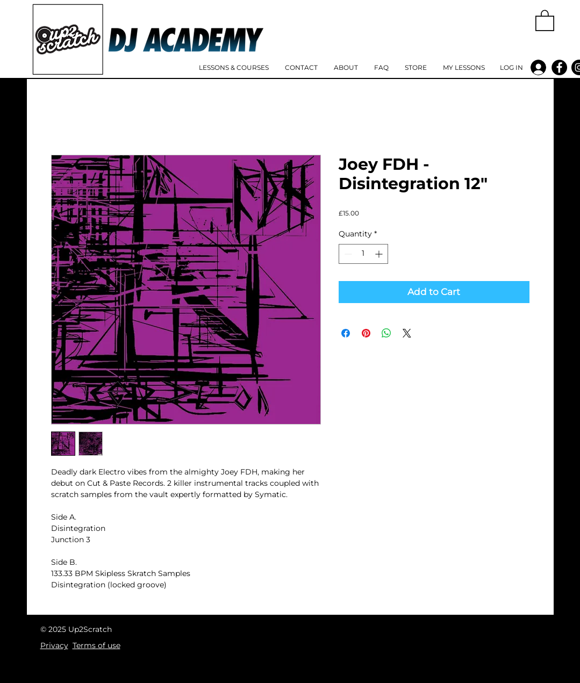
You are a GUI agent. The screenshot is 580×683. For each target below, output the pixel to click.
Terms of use (96, 645)
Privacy (54, 645)
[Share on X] (406, 333)
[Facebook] (559, 67)
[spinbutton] (363, 254)
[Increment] (379, 254)
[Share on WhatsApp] (386, 333)
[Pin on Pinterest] (366, 333)
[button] (544, 20)
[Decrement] (347, 254)
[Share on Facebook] (345, 333)
